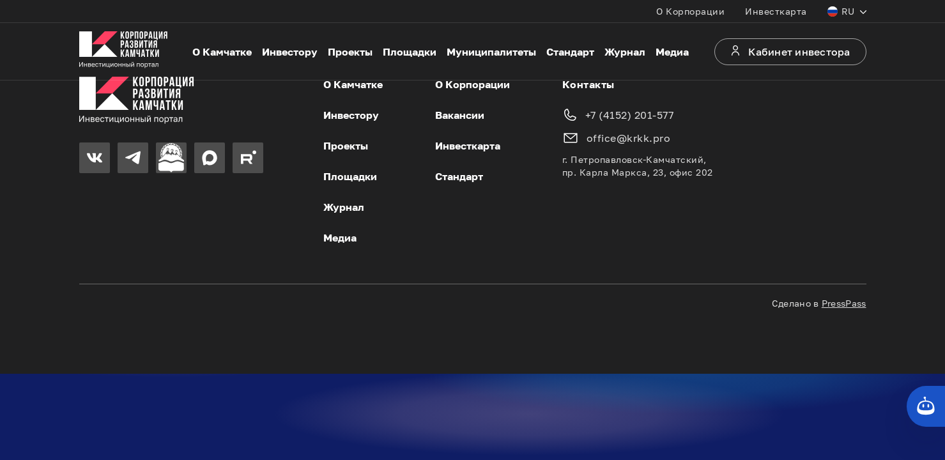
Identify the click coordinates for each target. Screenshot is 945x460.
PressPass (844, 303)
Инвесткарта (776, 11)
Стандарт (570, 51)
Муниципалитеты (491, 51)
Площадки (409, 51)
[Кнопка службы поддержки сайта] (926, 406)
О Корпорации (690, 11)
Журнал (624, 51)
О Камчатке (222, 51)
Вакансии (459, 115)
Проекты (350, 51)
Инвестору (290, 51)
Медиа (672, 51)
